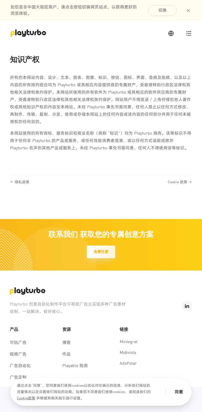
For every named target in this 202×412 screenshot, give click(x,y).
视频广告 (18, 354)
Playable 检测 (75, 366)
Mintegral (129, 342)
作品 (66, 354)
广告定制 (18, 377)
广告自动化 (20, 366)
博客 (66, 343)
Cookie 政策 (180, 182)
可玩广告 (18, 343)
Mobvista (128, 353)
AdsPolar (128, 364)
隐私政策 (19, 182)
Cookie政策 (26, 398)
